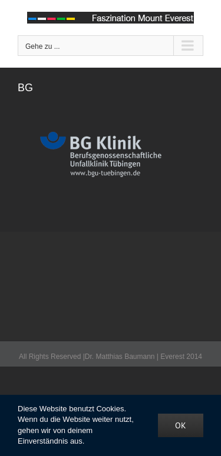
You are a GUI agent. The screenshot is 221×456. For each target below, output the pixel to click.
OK (180, 425)
